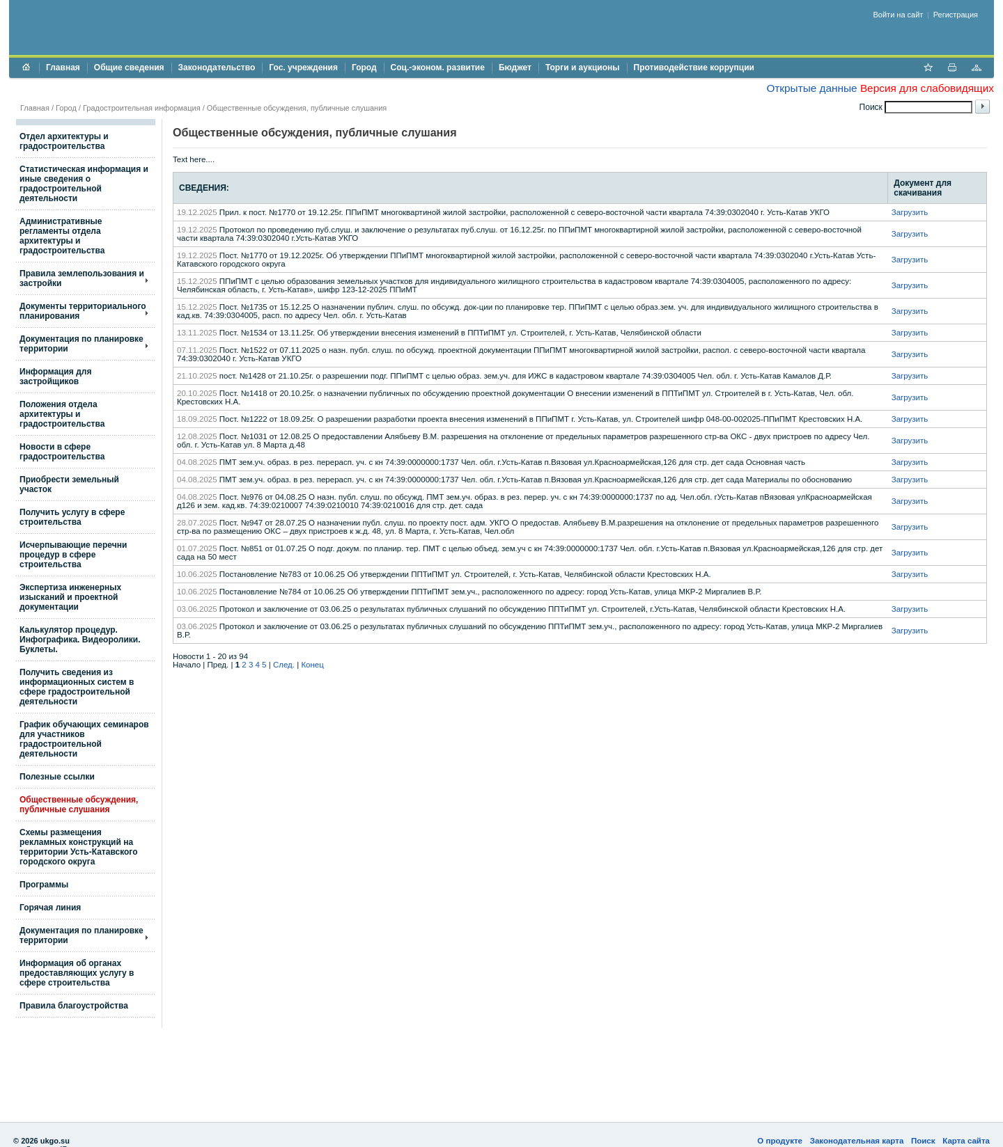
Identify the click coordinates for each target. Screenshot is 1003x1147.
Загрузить (910, 212)
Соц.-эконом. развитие (438, 67)
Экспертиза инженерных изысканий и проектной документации (70, 597)
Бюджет (515, 67)
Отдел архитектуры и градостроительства (64, 141)
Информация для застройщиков (55, 376)
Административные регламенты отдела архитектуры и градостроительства (62, 235)
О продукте (779, 1141)
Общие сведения (129, 67)
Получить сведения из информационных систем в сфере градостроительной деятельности (77, 686)
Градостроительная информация (142, 108)
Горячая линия (50, 907)
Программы (44, 884)
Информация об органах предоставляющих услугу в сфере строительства (77, 973)
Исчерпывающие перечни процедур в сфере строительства (73, 554)
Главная (63, 67)
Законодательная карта (857, 1141)
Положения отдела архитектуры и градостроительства (62, 414)
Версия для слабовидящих (927, 88)
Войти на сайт (898, 14)
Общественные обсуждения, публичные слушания (79, 804)
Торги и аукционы (582, 67)
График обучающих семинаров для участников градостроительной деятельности (84, 739)
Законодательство (217, 67)
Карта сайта (966, 1141)
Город (364, 67)
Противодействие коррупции (694, 67)
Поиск (923, 1141)
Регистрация (955, 14)
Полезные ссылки (57, 777)
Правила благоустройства (74, 1006)
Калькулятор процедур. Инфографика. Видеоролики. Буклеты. (80, 639)
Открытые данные (811, 88)
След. (284, 664)
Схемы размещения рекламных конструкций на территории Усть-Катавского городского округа (78, 847)
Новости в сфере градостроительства (62, 451)
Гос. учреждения (303, 67)
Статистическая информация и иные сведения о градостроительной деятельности (84, 183)
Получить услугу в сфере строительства (72, 517)
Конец (312, 664)
